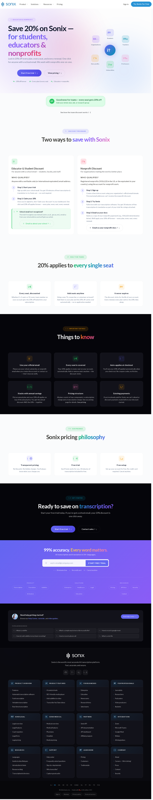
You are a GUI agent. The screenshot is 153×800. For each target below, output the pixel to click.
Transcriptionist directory (21, 774)
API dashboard (86, 732)
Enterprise (84, 691)
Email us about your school (36, 223)
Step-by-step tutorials (54, 766)
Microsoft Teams (120, 728)
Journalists (118, 691)
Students (118, 707)
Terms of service (90, 794)
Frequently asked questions (56, 761)
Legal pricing (16, 740)
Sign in (126, 4)
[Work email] (67, 563)
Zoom (117, 724)
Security (117, 774)
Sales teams (85, 707)
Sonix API (84, 724)
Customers (84, 761)
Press (117, 766)
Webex (117, 736)
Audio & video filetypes (20, 761)
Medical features (52, 728)
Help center (50, 757)
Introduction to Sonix (19, 766)
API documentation (87, 728)
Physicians (50, 732)
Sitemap (66, 794)
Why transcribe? (52, 770)
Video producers (120, 703)
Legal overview (17, 724)
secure (83, 666)
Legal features (17, 728)
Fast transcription (18, 699)
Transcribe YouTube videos (56, 703)
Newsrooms (85, 699)
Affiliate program (86, 736)
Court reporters (17, 732)
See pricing (81, 402)
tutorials (41, 619)
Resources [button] (47, 4)
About (117, 757)
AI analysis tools (52, 691)
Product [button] (22, 4)
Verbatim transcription (19, 703)
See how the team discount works (75, 112)
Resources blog (17, 770)
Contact (117, 770)
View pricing (55, 73)
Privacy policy (77, 794)
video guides (53, 619)
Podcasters (119, 699)
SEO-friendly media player (56, 695)
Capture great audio (53, 774)
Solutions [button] (34, 4)
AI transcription (85, 662)
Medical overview (53, 724)
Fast (67, 666)
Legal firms (16, 736)
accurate (72, 666)
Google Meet (119, 732)
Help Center (32, 619)
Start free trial (29, 73)
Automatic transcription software (23, 695)
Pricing (60, 4)
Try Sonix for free (141, 4)
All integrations (120, 740)
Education (84, 695)
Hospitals (50, 736)
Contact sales (89, 529)
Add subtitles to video (54, 699)
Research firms (86, 703)
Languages (16, 757)
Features (15, 691)
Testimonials (85, 766)
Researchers (119, 695)
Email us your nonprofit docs (104, 228)
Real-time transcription (20, 707)
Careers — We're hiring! (123, 761)
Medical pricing (52, 740)
